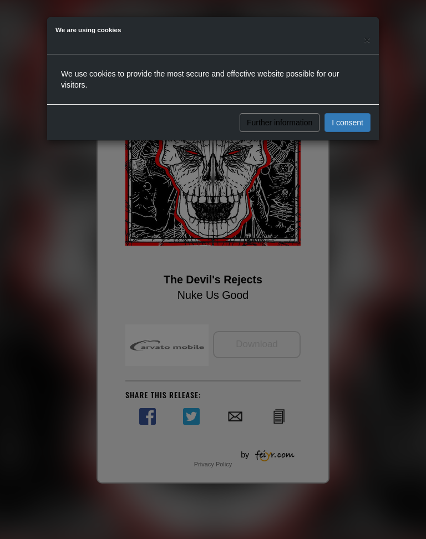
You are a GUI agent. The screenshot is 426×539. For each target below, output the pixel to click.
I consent (347, 122)
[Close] (367, 39)
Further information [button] (279, 122)
